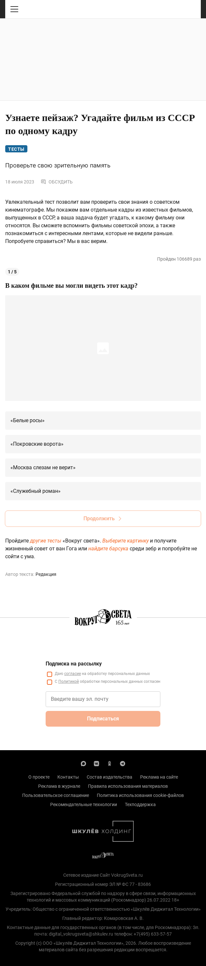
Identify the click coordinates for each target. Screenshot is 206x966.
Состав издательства (109, 777)
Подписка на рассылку (74, 664)
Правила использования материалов (128, 786)
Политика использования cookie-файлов (140, 795)
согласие (72, 673)
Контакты (68, 777)
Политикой (68, 681)
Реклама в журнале (59, 786)
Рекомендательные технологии (83, 804)
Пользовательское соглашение (55, 795)
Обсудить (57, 181)
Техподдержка (140, 804)
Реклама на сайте (159, 777)
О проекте (39, 777)
